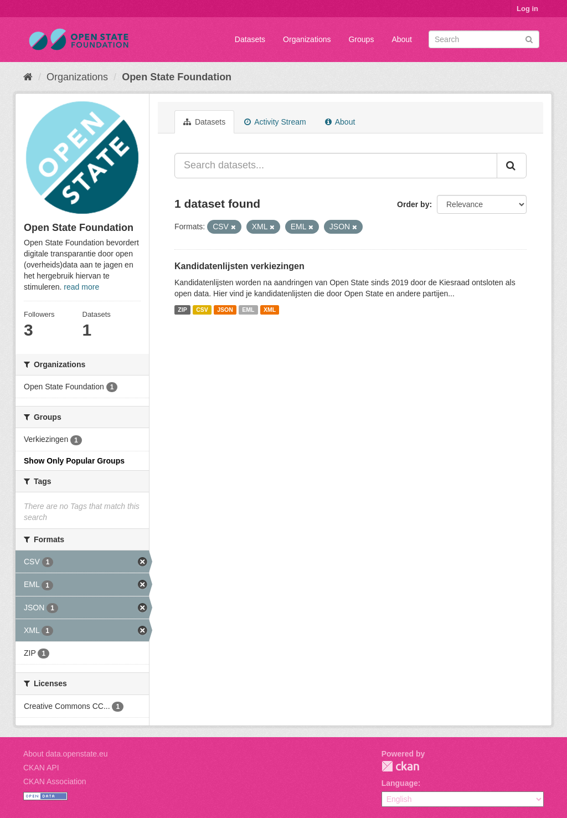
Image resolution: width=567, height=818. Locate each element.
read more (81, 286)
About (401, 39)
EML (248, 309)
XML (270, 309)
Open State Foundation (176, 77)
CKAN (400, 766)
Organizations (307, 39)
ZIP (182, 309)
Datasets (250, 39)
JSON (225, 309)
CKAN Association (54, 781)
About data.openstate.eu (65, 753)
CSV (202, 309)
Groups (361, 39)
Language (400, 783)
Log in (527, 8)
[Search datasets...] (335, 165)
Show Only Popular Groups (74, 460)
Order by (413, 204)
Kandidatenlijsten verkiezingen (239, 266)
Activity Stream (275, 121)
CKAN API (41, 767)
